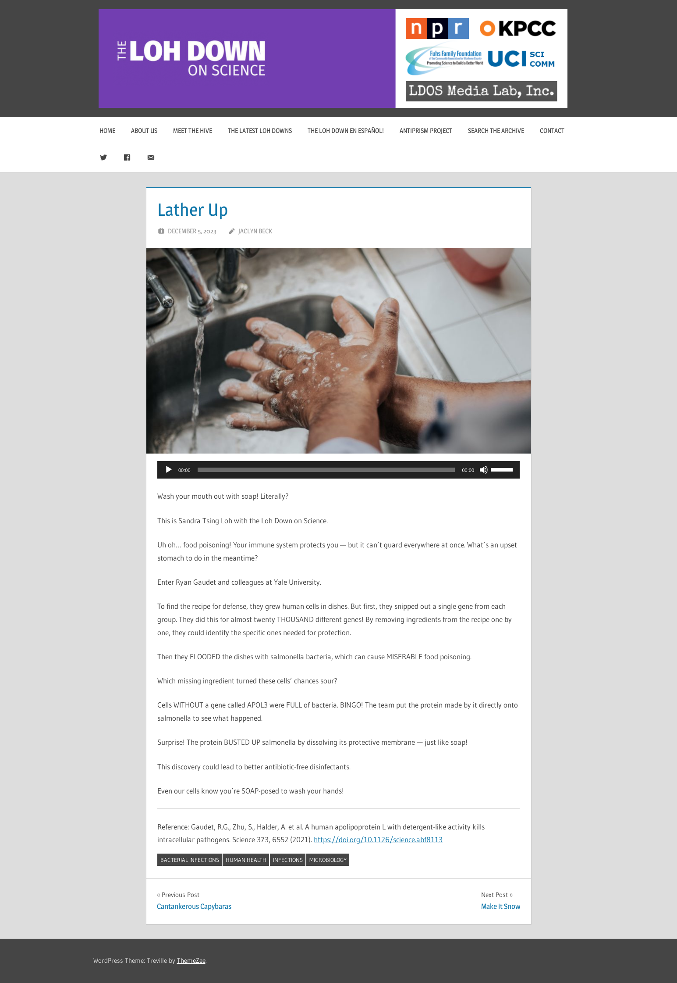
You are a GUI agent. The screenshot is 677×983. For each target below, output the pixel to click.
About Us (144, 130)
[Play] (168, 469)
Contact (552, 130)
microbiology (328, 859)
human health (246, 859)
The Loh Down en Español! (346, 130)
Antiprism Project (426, 130)
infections (288, 859)
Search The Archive (496, 130)
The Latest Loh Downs (260, 130)
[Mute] (483, 469)
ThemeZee (191, 960)
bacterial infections (189, 859)
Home (107, 130)
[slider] (326, 470)
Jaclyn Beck (255, 231)
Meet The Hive (192, 130)
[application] (338, 470)
